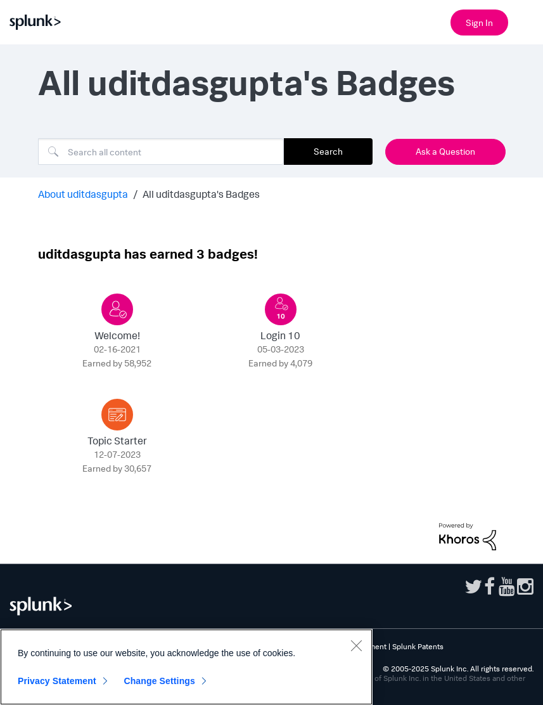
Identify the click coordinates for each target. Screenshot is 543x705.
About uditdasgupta (83, 194)
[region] (186, 667)
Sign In (479, 22)
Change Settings (159, 681)
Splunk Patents (418, 646)
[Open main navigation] (525, 21)
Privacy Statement (57, 681)
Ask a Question (445, 151)
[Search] (161, 151)
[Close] (356, 645)
